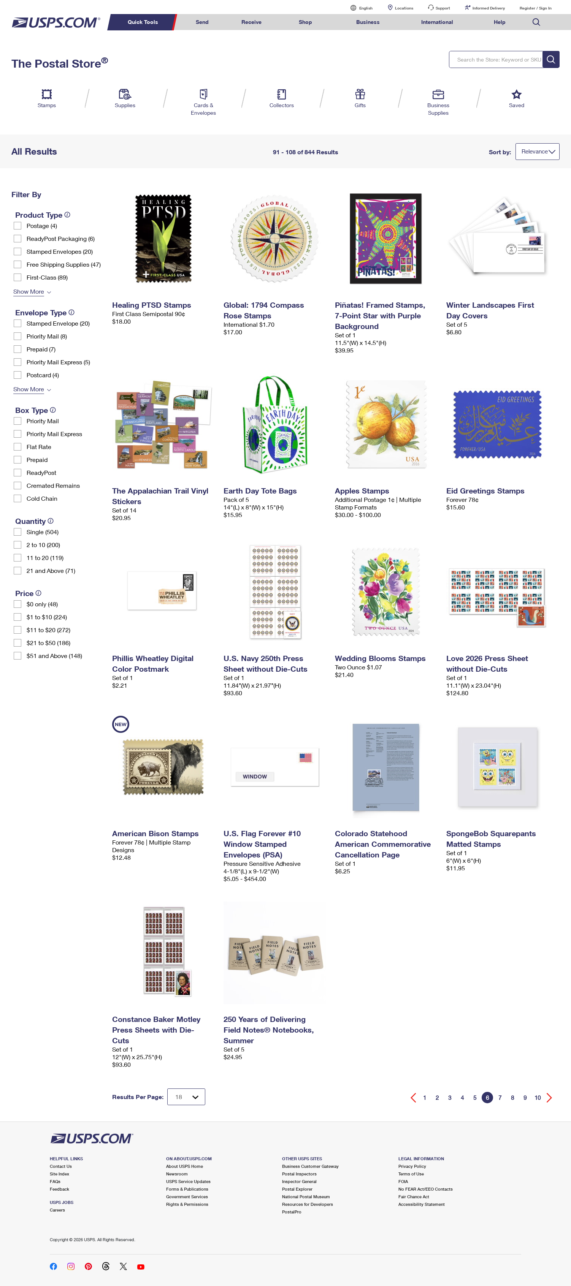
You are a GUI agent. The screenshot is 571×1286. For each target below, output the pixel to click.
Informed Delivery (489, 8)
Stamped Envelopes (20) (60, 251)
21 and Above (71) (51, 570)
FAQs (55, 1181)
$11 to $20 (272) (48, 629)
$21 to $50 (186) (48, 642)
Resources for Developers (307, 1204)
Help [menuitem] (500, 22)
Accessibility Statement (421, 1204)
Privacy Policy (412, 1166)
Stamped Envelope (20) (58, 323)
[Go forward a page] (549, 1098)
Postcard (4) (43, 374)
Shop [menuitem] (305, 22)
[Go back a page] (413, 1098)
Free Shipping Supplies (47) (64, 264)
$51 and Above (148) (54, 655)
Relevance (535, 151)
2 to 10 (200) (43, 544)
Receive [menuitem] (251, 22)
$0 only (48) (42, 603)
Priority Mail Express (54, 433)
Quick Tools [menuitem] (143, 22)
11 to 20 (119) (45, 557)
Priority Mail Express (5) (58, 361)
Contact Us (61, 1166)
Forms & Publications (187, 1188)
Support (443, 8)
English (358, 7)
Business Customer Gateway (310, 1166)
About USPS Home (184, 1166)
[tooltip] (67, 215)
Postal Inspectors (299, 1173)
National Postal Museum (306, 1196)
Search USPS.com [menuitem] (536, 22)
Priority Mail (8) (47, 336)
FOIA (403, 1181)
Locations (404, 8)
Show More (28, 291)
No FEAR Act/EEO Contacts (425, 1188)
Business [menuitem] (368, 22)
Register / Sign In (536, 8)
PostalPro (291, 1211)
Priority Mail (43, 420)
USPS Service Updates (188, 1181)
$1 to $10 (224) (47, 616)
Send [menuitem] (202, 22)
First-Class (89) (47, 277)
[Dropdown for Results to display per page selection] (186, 1096)
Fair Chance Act (413, 1196)
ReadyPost (41, 472)
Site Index (59, 1173)
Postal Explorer (297, 1188)
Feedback (59, 1188)
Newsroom (177, 1173)
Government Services (187, 1196)
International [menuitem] (437, 22)
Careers (57, 1209)
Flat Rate (39, 446)
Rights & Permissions (187, 1204)
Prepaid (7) (41, 349)
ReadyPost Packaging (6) (61, 238)
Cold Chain (42, 498)
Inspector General (299, 1181)
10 (538, 1097)
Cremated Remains (53, 485)
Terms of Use (411, 1173)
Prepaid (37, 459)
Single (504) (43, 531)
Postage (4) (42, 225)
